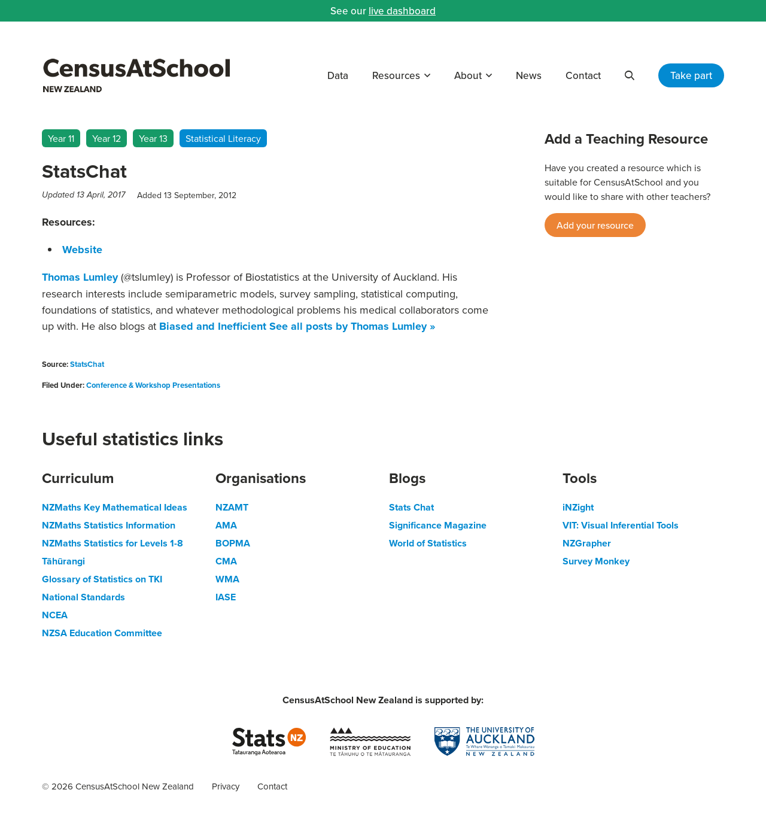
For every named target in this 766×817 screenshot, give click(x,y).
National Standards (83, 597)
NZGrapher (587, 543)
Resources (396, 75)
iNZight (578, 507)
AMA (226, 525)
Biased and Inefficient (212, 326)
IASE (225, 597)
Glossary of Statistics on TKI (102, 579)
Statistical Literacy (223, 138)
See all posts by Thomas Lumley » (352, 326)
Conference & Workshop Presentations (153, 385)
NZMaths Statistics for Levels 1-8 (112, 543)
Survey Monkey (596, 561)
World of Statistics (428, 543)
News (529, 75)
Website (82, 249)
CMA (226, 561)
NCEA (55, 615)
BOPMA (232, 543)
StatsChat (87, 364)
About (468, 75)
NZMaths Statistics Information (108, 525)
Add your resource (595, 225)
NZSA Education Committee (102, 633)
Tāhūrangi (63, 561)
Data (337, 75)
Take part (691, 75)
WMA (227, 579)
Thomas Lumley (80, 277)
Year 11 (61, 138)
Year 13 (153, 138)
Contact (583, 75)
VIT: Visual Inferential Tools (621, 525)
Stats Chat (411, 507)
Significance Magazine (438, 525)
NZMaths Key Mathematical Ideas (114, 507)
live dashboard (402, 11)
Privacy (225, 786)
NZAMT (231, 507)
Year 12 (106, 138)
